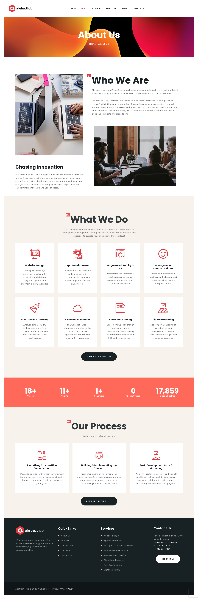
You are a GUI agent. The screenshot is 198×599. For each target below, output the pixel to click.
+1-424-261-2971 (162, 545)
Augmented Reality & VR (120, 354)
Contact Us (66, 555)
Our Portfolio (67, 545)
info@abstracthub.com (165, 542)
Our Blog (65, 550)
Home (92, 43)
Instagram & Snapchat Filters (163, 354)
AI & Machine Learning (115, 555)
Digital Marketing (112, 570)
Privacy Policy (66, 589)
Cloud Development (114, 560)
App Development (113, 540)
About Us (65, 536)
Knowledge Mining (113, 565)
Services (65, 540)
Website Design (111, 536)
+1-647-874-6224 (162, 549)
